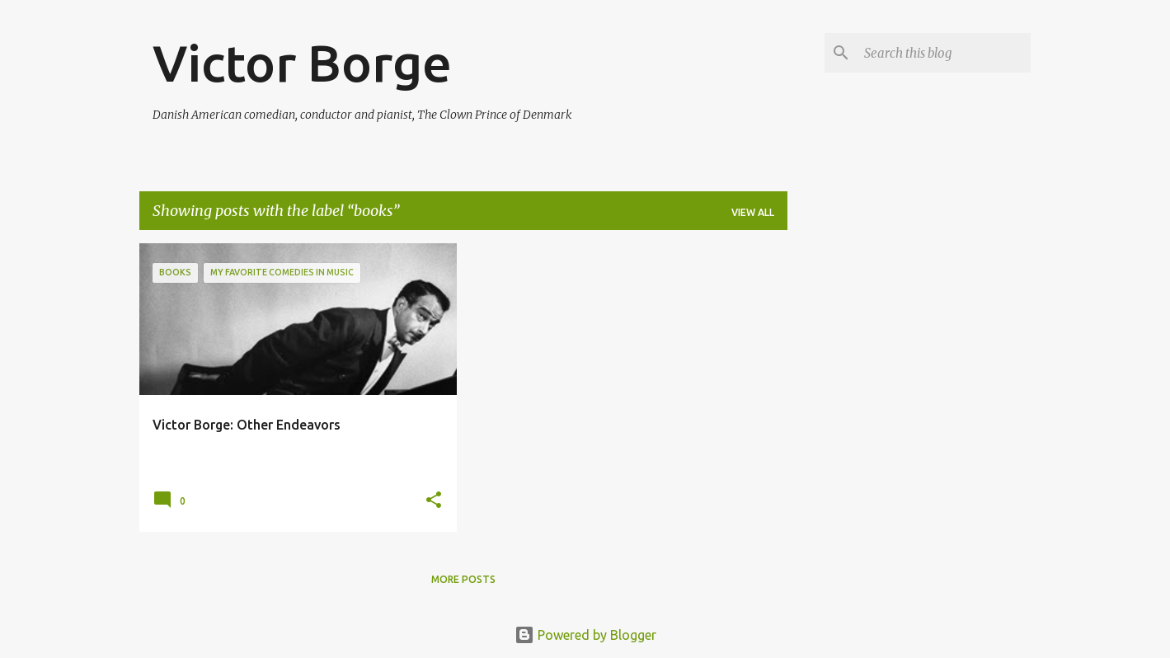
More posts (463, 579)
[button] (434, 501)
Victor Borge (302, 63)
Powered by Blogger (585, 634)
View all (752, 212)
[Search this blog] (944, 53)
